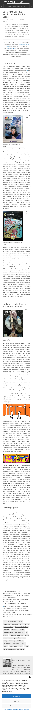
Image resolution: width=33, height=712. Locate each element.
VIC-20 (20, 646)
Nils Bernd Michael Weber (8, 20)
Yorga (26, 646)
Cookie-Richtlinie (8, 709)
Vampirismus (13, 646)
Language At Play (11, 48)
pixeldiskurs (17, 638)
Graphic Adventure (17, 624)
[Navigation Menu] (31, 6)
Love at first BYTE (19, 632)
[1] (27, 70)
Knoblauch (6, 629)
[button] (30, 677)
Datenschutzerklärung (17, 709)
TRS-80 (23, 643)
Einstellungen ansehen (16, 706)
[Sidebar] (2, 6)
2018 (5, 621)
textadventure (7, 643)
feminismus (7, 624)
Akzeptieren (16, 696)
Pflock (10, 638)
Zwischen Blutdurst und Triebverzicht (14, 649)
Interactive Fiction (8, 627)
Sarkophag (12, 640)
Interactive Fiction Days (21, 627)
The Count (16, 643)
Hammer (26, 624)
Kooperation (14, 629)
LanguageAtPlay (8, 632)
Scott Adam (20, 640)
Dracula (20, 621)
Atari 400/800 (12, 621)
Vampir (5, 646)
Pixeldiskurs (16, 2)
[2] (17, 544)
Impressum (26, 709)
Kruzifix (22, 629)
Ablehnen (16, 701)
